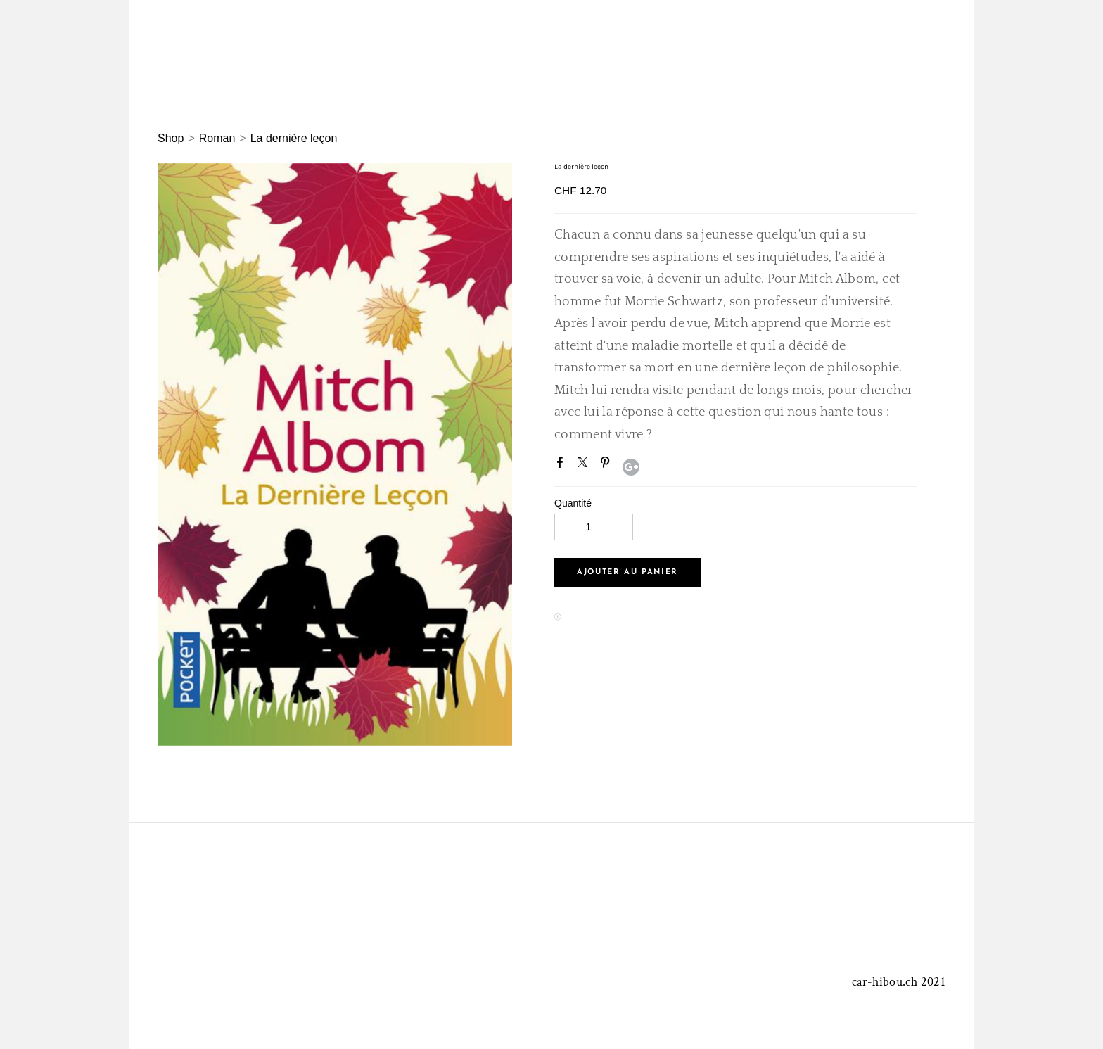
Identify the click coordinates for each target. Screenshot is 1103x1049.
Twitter (585, 465)
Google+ (631, 467)
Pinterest (607, 465)
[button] (627, 572)
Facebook (562, 465)
